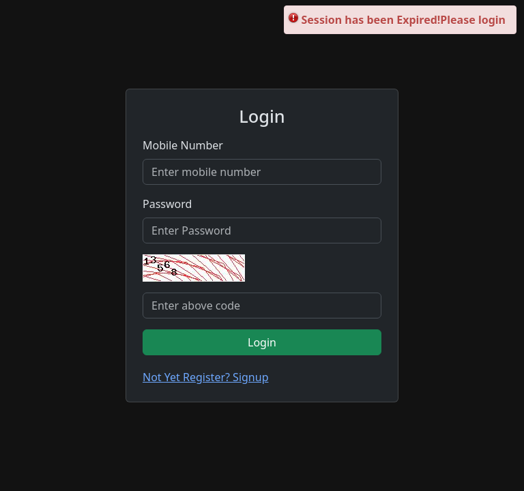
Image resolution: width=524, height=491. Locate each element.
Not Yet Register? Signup (205, 377)
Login (262, 342)
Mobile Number (183, 145)
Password (167, 203)
